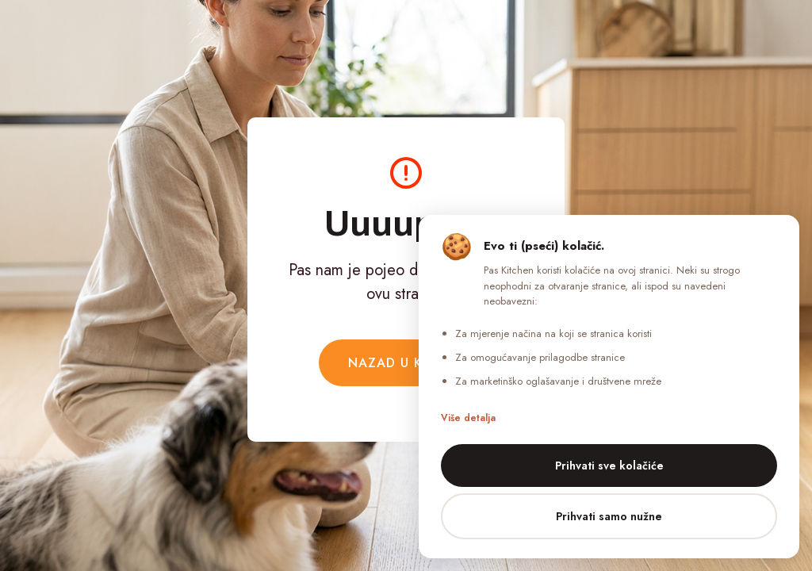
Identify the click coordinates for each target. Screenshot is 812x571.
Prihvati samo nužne (609, 516)
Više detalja (468, 418)
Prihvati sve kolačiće (609, 465)
